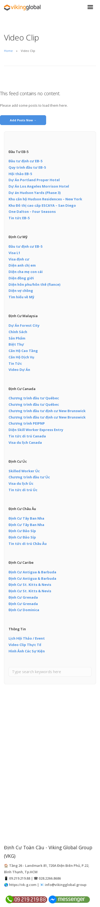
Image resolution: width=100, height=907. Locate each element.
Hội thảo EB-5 (20, 173)
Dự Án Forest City (24, 325)
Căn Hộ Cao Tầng (23, 350)
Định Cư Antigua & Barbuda (32, 572)
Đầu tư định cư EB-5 (25, 161)
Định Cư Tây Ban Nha (26, 518)
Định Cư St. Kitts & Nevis (30, 584)
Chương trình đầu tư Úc (29, 477)
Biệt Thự (16, 344)
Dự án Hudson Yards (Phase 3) (35, 192)
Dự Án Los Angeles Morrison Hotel (39, 186)
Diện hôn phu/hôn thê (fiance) (34, 284)
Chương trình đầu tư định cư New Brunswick (47, 410)
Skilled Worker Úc (24, 471)
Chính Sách (18, 331)
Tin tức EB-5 (19, 218)
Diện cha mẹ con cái (26, 271)
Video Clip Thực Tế (25, 644)
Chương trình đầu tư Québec (34, 398)
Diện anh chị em (22, 265)
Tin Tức (15, 363)
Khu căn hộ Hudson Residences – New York (45, 199)
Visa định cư (19, 259)
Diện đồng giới (21, 278)
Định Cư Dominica (24, 609)
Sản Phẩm (17, 338)
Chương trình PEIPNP (27, 423)
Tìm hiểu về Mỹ (21, 297)
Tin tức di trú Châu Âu (28, 543)
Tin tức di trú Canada (27, 436)
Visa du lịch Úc (21, 483)
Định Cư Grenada (23, 597)
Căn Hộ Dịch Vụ (21, 357)
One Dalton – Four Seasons (32, 211)
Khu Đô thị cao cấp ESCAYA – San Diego (42, 205)
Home (8, 51)
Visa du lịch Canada (25, 442)
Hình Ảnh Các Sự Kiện (27, 651)
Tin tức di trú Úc (23, 489)
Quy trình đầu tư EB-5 (27, 167)
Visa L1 (14, 252)
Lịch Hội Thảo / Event (27, 638)
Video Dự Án (19, 369)
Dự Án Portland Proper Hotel (34, 179)
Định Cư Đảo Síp (22, 530)
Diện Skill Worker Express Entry (36, 429)
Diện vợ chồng (21, 290)
